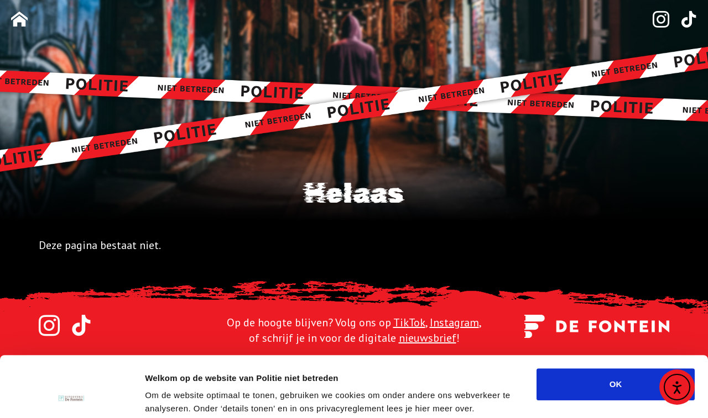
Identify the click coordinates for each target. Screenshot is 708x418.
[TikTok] (683, 20)
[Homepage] (19, 20)
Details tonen (597, 396)
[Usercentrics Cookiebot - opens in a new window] (71, 396)
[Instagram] (655, 20)
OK (616, 327)
